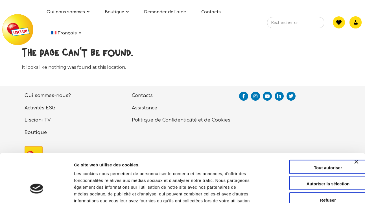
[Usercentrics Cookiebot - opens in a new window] (36, 192)
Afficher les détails (311, 191)
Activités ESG (40, 108)
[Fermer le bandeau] (356, 129)
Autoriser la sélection (303, 145)
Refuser (303, 161)
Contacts (142, 95)
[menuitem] (66, 33)
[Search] (311, 24)
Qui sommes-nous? (48, 95)
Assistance (144, 108)
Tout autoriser (303, 129)
